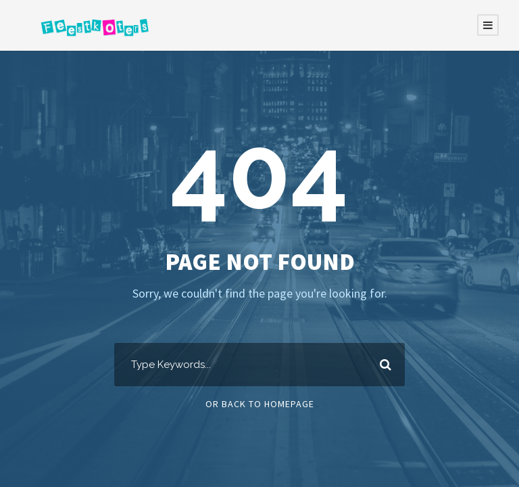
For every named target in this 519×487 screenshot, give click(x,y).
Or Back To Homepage (259, 404)
